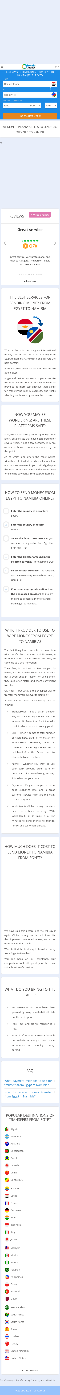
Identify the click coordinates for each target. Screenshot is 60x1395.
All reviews (30, 281)
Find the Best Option (30, 115)
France (14, 1203)
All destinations (30, 1370)
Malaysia (15, 1247)
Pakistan (15, 1269)
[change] (50, 89)
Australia (15, 1143)
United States (18, 1358)
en (57, 66)
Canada (15, 1165)
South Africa (17, 1314)
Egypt (14, 1195)
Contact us (39, 1390)
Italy (13, 1232)
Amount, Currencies (12, 100)
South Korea (17, 1321)
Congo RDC (17, 1179)
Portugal (15, 1291)
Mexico (15, 1255)
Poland (14, 1284)
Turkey (14, 1343)
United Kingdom (20, 1350)
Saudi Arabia (18, 1307)
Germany (16, 1210)
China (14, 1172)
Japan (14, 1239)
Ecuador (15, 1188)
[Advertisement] (30, 30)
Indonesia (16, 1224)
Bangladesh (17, 1150)
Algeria (14, 1129)
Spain (14, 1329)
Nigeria (15, 1262)
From (5, 79)
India (13, 1217)
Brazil (14, 1158)
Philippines (17, 1276)
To (4, 89)
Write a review (39, 214)
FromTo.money (7, 1380)
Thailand (15, 1336)
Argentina (16, 1136)
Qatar (14, 1298)
